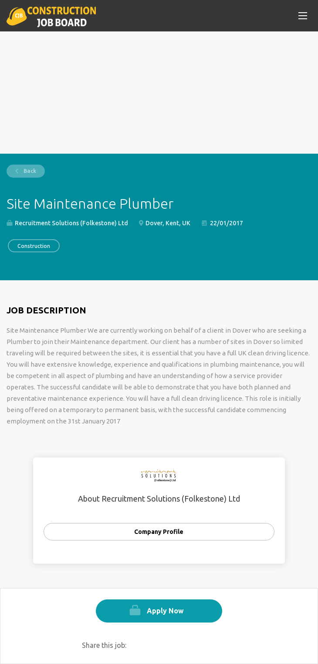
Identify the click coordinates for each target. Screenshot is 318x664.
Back (29, 171)
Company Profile (158, 531)
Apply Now (165, 611)
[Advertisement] (159, 92)
